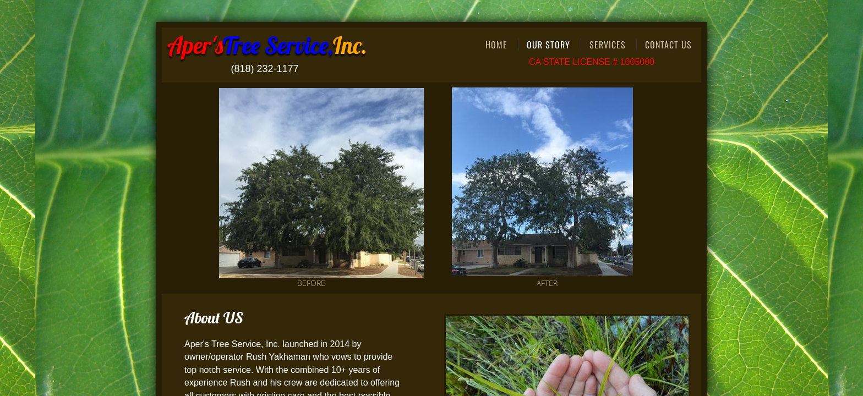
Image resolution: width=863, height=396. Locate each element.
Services (607, 44)
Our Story (548, 44)
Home (496, 44)
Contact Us (668, 44)
